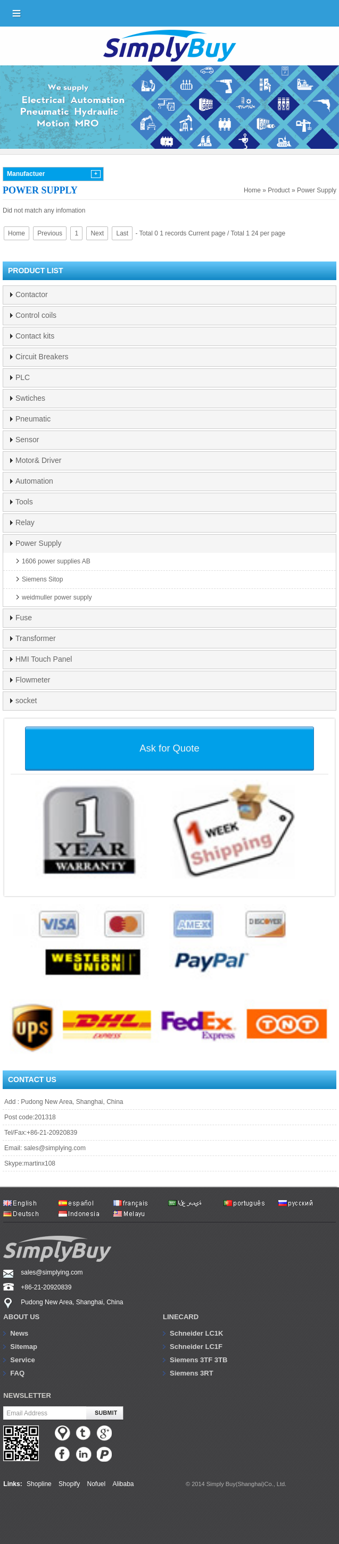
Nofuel (96, 1484)
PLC (22, 377)
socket (26, 700)
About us (21, 1317)
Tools (24, 501)
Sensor (27, 439)
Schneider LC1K (196, 1333)
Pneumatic (33, 419)
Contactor (31, 294)
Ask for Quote (169, 748)
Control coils (35, 315)
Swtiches (30, 398)
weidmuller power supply (57, 597)
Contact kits (34, 336)
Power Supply (316, 190)
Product (279, 190)
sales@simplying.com (55, 1148)
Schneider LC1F (196, 1347)
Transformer (35, 638)
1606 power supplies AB (56, 561)
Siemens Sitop (42, 579)
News (19, 1333)
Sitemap (23, 1347)
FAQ (17, 1373)
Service (22, 1360)
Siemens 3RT (191, 1373)
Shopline (39, 1484)
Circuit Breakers (42, 356)
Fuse (23, 617)
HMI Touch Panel (43, 659)
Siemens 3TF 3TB (198, 1360)
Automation (34, 481)
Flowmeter (32, 680)
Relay (25, 522)
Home (252, 190)
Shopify (69, 1484)
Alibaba (123, 1484)
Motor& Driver (38, 460)
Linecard (181, 1317)
